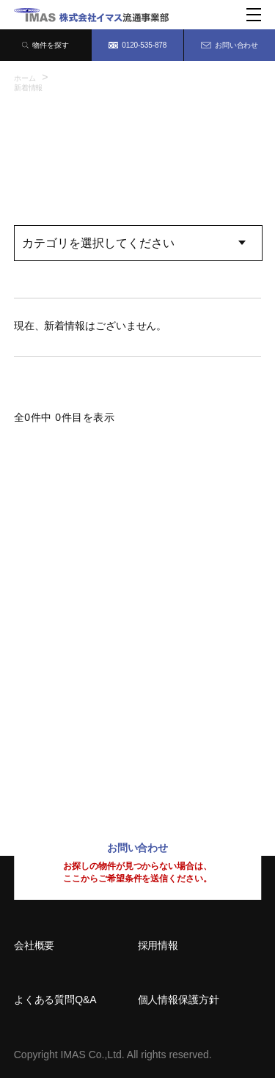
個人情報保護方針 (178, 999)
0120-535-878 (138, 45)
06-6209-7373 (61, 658)
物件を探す (45, 45)
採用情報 (158, 945)
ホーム (25, 78)
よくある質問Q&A (55, 999)
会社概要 (34, 945)
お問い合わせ (229, 45)
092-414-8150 (61, 754)
